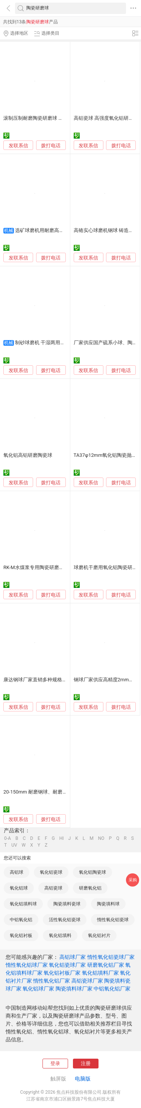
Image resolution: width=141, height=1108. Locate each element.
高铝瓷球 (53, 888)
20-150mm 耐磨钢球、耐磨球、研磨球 (45, 792)
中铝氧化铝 (21, 919)
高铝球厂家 (72, 957)
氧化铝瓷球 (51, 872)
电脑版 (83, 1079)
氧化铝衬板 (21, 935)
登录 (55, 1063)
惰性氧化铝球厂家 (27, 965)
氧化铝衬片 (99, 935)
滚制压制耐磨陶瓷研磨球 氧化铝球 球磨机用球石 (55, 118)
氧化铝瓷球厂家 (67, 965)
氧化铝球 (19, 888)
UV (14, 845)
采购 (133, 880)
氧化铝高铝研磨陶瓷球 (27, 455)
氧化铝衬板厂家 (62, 973)
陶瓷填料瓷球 (66, 904)
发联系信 (18, 145)
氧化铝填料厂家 (100, 973)
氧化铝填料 (60, 935)
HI (61, 838)
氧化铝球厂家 (38, 989)
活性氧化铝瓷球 (64, 919)
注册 (86, 1063)
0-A (7, 838)
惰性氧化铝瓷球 (113, 919)
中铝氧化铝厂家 (112, 989)
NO (101, 838)
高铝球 (16, 872)
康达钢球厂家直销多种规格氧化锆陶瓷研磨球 (52, 679)
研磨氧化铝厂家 (105, 965)
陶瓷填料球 (108, 904)
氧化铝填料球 (23, 904)
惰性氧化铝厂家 (51, 981)
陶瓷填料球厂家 (74, 989)
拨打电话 (51, 145)
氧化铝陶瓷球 (92, 872)
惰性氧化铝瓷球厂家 (111, 957)
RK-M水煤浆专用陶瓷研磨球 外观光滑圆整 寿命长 (56, 567)
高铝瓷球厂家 (87, 981)
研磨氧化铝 (90, 888)
